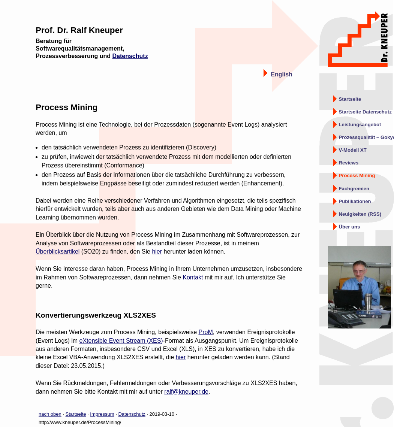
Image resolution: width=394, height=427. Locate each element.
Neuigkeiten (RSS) (360, 214)
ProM (206, 332)
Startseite (350, 99)
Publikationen (355, 201)
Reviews (348, 163)
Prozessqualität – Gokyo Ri (366, 137)
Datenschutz (130, 56)
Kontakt (193, 277)
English (281, 74)
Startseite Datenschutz (365, 112)
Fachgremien (354, 188)
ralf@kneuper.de (186, 391)
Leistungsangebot (360, 124)
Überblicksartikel (57, 251)
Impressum (102, 414)
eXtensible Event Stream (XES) (121, 340)
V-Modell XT (353, 150)
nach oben (50, 414)
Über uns (349, 227)
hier (157, 251)
